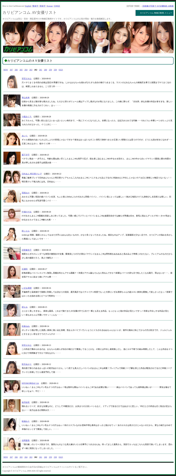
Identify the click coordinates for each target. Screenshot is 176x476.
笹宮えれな (27, 79)
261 (40, 70)
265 (21, 70)
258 (55, 70)
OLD (61, 70)
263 (30, 70)
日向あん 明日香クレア (32, 174)
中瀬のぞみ (27, 212)
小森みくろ (27, 117)
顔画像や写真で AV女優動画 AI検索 (158, 6)
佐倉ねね (26, 326)
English (28, 6)
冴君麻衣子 (27, 250)
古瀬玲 (25, 269)
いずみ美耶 (27, 288)
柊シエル (26, 231)
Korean (50, 6)
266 (16, 70)
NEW (5, 70)
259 (50, 70)
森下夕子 (26, 155)
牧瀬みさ (26, 421)
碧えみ (25, 307)
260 (45, 70)
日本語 (57, 6)
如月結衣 (26, 402)
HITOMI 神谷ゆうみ (30, 383)
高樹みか (26, 193)
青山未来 (26, 98)
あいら (25, 136)
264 (25, 70)
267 (11, 70)
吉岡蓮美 (26, 440)
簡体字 (42, 6)
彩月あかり (27, 364)
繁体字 (35, 6)
